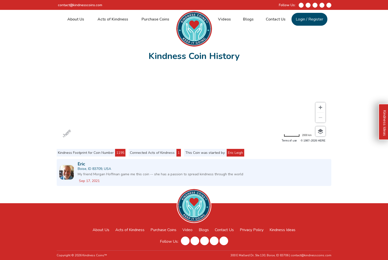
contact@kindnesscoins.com (80, 5)
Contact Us (276, 19)
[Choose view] (320, 131)
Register (315, 19)
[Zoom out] (320, 117)
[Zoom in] (320, 107)
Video (187, 230)
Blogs (248, 19)
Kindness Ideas (282, 230)
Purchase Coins (155, 19)
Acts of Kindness (112, 19)
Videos (224, 19)
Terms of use (289, 140)
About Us (75, 19)
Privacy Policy (252, 230)
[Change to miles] (298, 135)
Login (300, 19)
